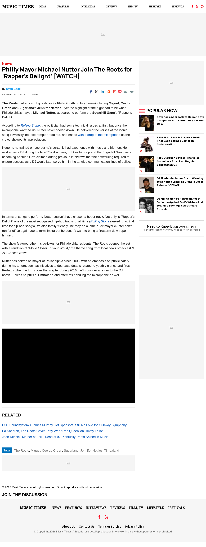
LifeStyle (155, 6)
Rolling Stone (30, 125)
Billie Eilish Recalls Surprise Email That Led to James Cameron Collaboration (178, 141)
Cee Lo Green (52, 450)
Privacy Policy (134, 526)
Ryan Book (13, 88)
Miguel (35, 450)
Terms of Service (109, 526)
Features (63, 6)
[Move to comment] (132, 92)
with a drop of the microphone (99, 135)
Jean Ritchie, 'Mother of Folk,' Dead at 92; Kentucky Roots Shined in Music (55, 437)
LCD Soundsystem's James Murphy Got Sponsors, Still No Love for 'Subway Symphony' (64, 425)
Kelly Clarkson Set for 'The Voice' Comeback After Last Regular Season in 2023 (178, 161)
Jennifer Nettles (91, 450)
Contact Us (86, 526)
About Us (68, 526)
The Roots (21, 450)
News (42, 6)
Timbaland (111, 450)
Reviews (111, 6)
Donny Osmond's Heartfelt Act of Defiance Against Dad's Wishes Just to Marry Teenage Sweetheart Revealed (180, 204)
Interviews (87, 6)
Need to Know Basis (162, 226)
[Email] (126, 92)
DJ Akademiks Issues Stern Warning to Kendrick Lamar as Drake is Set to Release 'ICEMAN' (180, 181)
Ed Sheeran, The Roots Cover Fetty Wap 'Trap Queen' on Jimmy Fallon (53, 431)
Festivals (178, 6)
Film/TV (133, 6)
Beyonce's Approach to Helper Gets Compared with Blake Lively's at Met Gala (180, 120)
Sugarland (71, 450)
